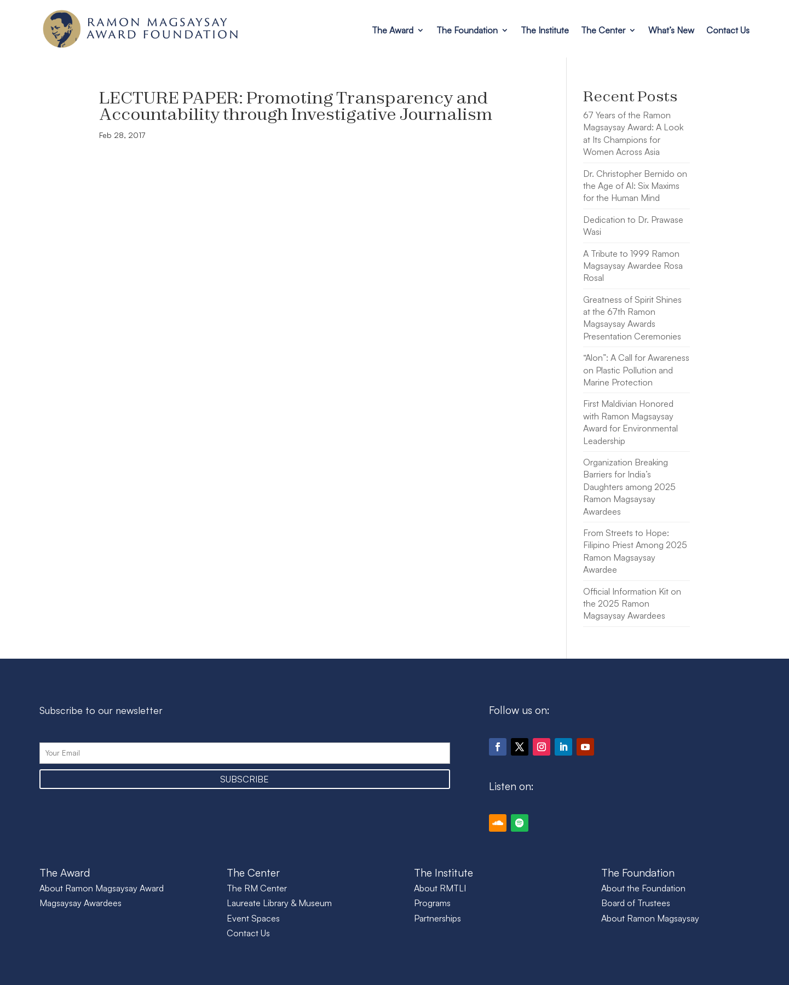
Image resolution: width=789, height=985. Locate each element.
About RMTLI (440, 888)
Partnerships (437, 918)
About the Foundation (643, 888)
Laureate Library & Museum (279, 902)
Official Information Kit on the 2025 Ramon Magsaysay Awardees (632, 603)
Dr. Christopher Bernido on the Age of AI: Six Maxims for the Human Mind (635, 186)
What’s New (671, 30)
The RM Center (257, 888)
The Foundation (467, 30)
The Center (603, 30)
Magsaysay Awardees (80, 902)
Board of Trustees (635, 902)
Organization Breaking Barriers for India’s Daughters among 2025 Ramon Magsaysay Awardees (629, 487)
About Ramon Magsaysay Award (101, 888)
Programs (432, 902)
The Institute (545, 30)
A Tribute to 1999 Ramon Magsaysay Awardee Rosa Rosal (633, 266)
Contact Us (728, 30)
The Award (392, 30)
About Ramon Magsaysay (650, 918)
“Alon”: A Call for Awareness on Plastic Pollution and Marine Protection (636, 370)
